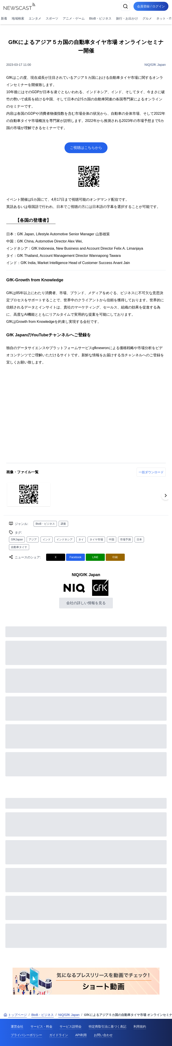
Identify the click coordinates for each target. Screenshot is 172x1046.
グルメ (147, 18)
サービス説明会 (71, 1026)
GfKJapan (17, 539)
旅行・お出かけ (127, 18)
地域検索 (18, 18)
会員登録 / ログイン (151, 6)
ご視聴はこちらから (86, 148)
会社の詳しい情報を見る (86, 603)
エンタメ (35, 18)
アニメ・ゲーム (74, 18)
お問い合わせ (103, 1035)
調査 (63, 523)
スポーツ (52, 18)
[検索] (125, 6)
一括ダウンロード (151, 472)
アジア (33, 539)
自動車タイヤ (19, 547)
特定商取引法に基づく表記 (107, 1026)
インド (47, 539)
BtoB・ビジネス (100, 18)
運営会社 (17, 1026)
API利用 (81, 1035)
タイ (81, 539)
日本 (139, 539)
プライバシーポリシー (26, 1035)
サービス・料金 (41, 1026)
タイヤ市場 (96, 539)
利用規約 (139, 1026)
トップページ (15, 1015)
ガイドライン (58, 1035)
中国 (111, 539)
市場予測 (125, 539)
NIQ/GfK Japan (155, 64)
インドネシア (64, 539)
